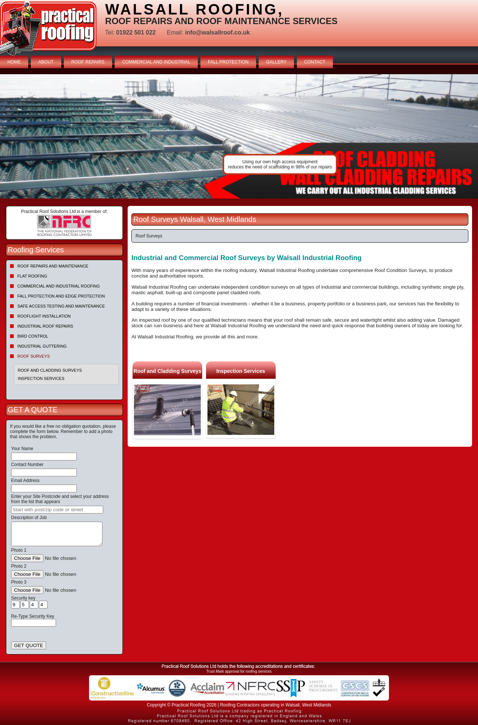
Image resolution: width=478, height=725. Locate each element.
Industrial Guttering (42, 346)
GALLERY (276, 62)
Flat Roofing (32, 276)
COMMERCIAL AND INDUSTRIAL (156, 62)
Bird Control (32, 336)
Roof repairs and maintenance (52, 266)
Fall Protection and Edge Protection (61, 296)
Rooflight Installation (44, 316)
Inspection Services (41, 378)
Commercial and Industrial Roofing (58, 286)
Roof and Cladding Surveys (50, 370)
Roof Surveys (33, 356)
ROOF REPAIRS (88, 62)
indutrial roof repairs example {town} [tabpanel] (239, 136)
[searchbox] (57, 510)
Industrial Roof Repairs (45, 326)
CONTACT (314, 62)
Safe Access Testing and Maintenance (61, 306)
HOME (14, 62)
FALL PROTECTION (228, 62)
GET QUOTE (28, 645)
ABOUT (45, 62)
